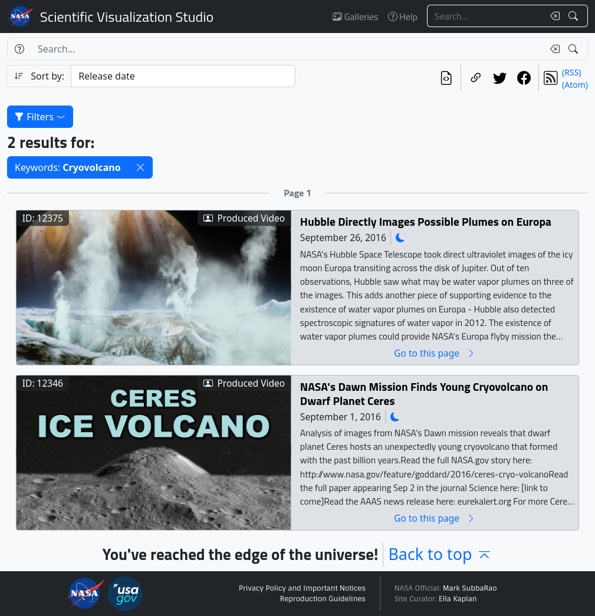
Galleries (355, 16)
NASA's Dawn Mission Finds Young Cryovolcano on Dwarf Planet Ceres (424, 394)
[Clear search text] (552, 16)
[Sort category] (183, 76)
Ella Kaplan (458, 599)
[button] (140, 167)
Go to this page (434, 353)
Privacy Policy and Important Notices (302, 588)
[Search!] (574, 16)
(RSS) (571, 72)
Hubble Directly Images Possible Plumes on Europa (425, 222)
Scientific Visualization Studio (126, 16)
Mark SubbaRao (470, 588)
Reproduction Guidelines (323, 599)
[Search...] (485, 16)
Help (403, 16)
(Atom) (575, 84)
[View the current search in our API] (446, 78)
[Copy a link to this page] (475, 78)
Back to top (440, 554)
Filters (40, 116)
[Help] (19, 49)
